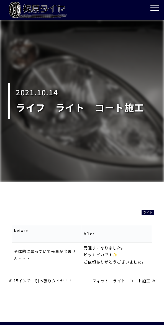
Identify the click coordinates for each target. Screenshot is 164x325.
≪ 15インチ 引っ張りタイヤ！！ (40, 280)
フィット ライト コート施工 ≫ (124, 280)
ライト (148, 212)
